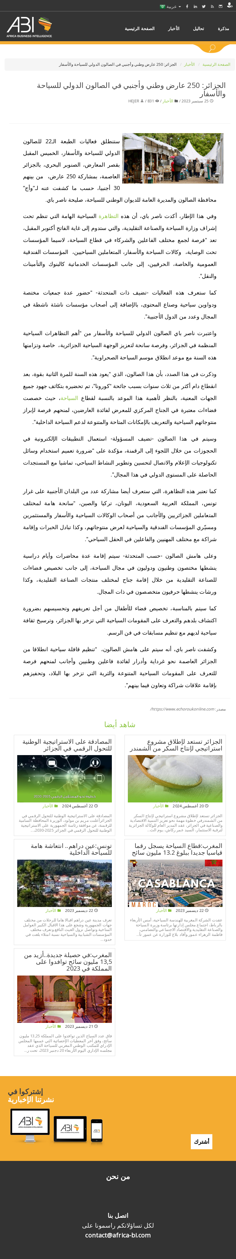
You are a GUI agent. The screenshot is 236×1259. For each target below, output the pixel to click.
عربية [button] (170, 6)
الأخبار (190, 64)
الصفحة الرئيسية (217, 64)
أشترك (202, 1135)
